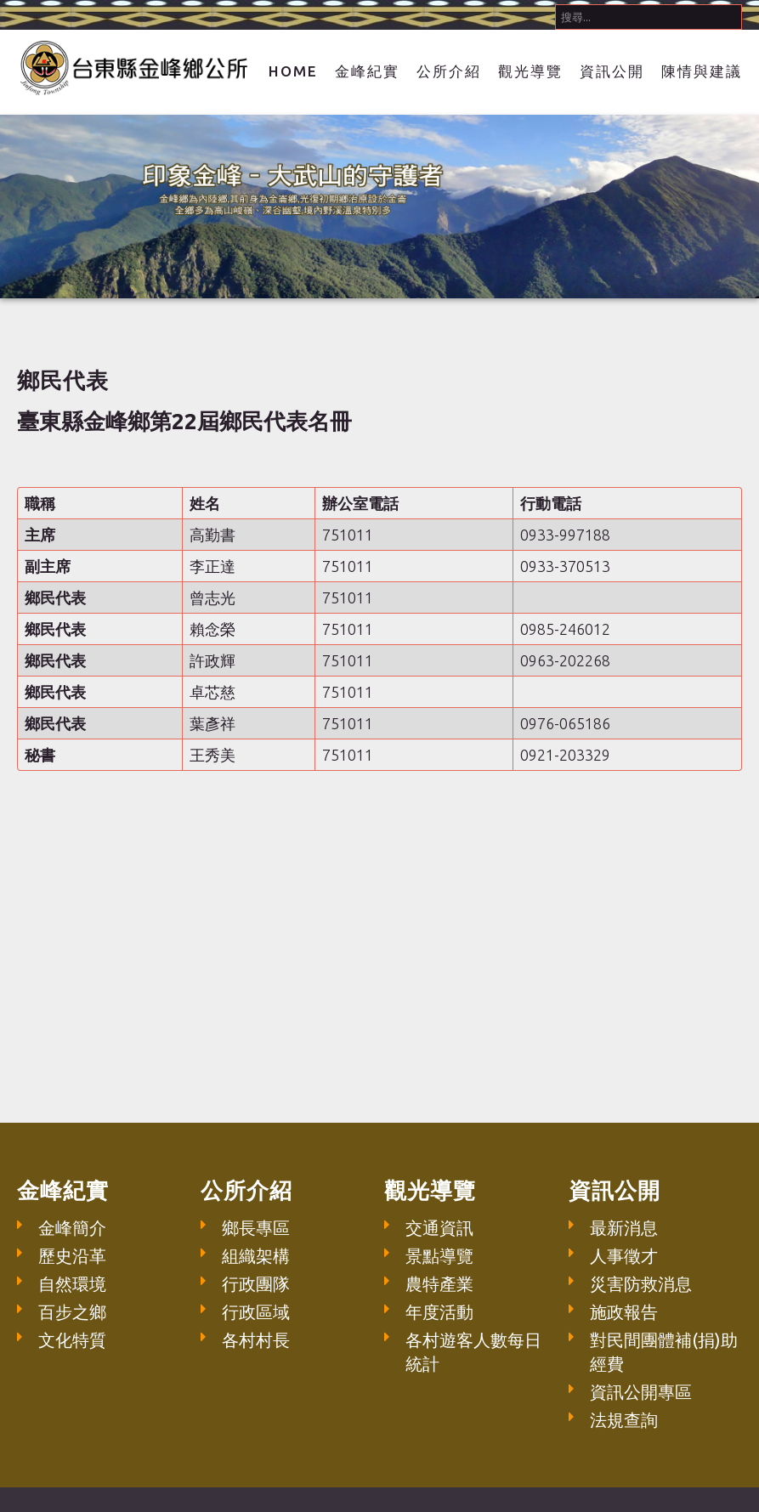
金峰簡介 (72, 1227)
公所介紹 (448, 71)
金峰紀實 (367, 71)
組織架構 (256, 1256)
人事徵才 (624, 1256)
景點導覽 (439, 1256)
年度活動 (439, 1312)
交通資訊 (439, 1227)
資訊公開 (612, 71)
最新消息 (624, 1227)
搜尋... (555, 0)
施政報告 (624, 1312)
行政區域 (256, 1312)
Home (293, 71)
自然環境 (72, 1284)
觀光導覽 (530, 71)
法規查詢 (624, 1420)
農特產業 (439, 1284)
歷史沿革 (72, 1256)
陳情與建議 (701, 71)
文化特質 (72, 1340)
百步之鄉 (72, 1312)
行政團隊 (256, 1284)
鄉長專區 (256, 1227)
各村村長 (256, 1340)
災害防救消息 (641, 1284)
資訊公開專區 (641, 1392)
